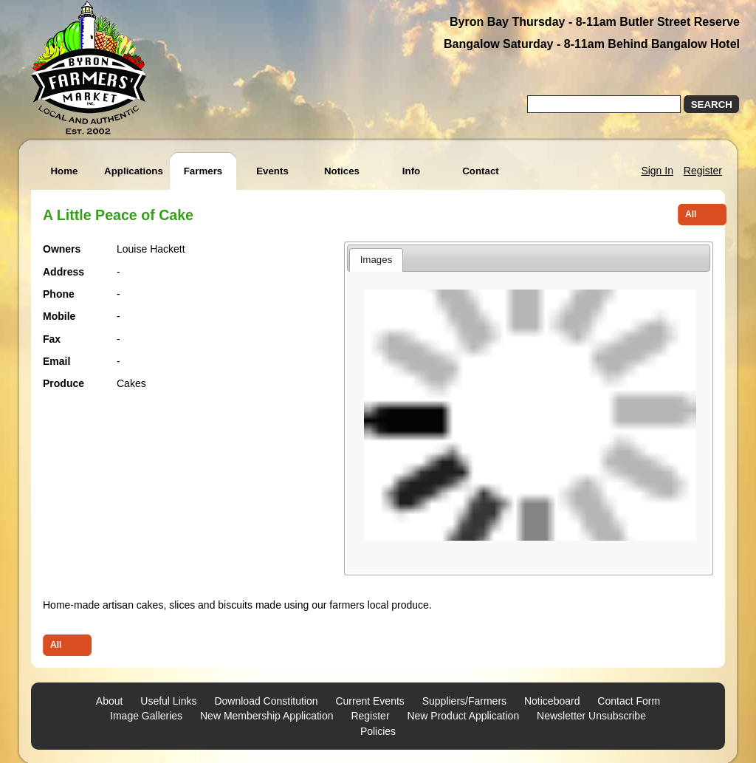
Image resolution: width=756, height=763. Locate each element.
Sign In (657, 171)
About (109, 701)
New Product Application (463, 716)
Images (376, 259)
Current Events (369, 701)
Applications (133, 171)
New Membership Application (267, 716)
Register (703, 171)
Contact (480, 171)
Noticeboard (552, 701)
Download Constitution (265, 701)
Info (411, 171)
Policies (378, 731)
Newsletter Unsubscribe (591, 716)
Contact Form (628, 701)
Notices (342, 171)
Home (64, 171)
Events (272, 171)
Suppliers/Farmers (464, 701)
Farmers (203, 171)
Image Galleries (146, 716)
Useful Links (168, 701)
